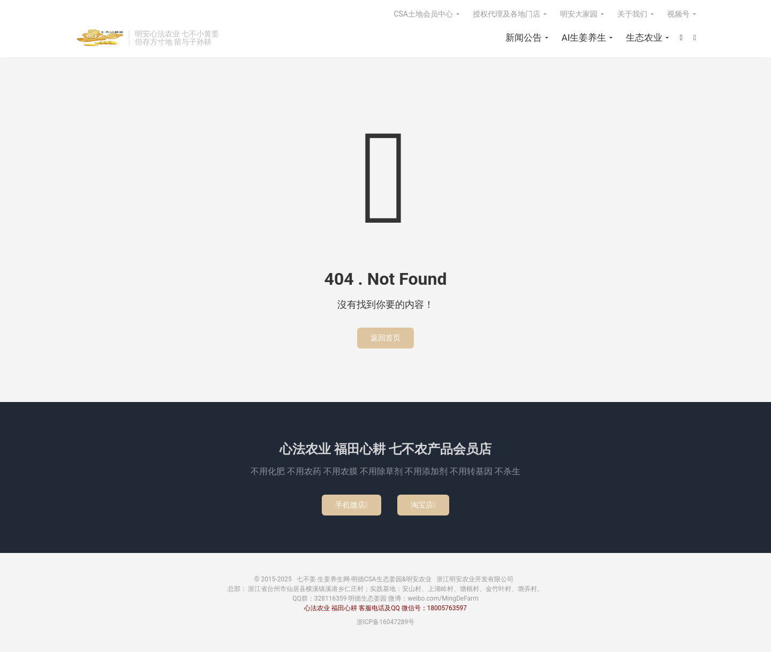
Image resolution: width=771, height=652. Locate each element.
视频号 (678, 14)
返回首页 (385, 337)
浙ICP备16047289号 (386, 622)
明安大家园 (579, 14)
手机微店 (351, 505)
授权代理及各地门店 (506, 14)
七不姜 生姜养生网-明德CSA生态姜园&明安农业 (99, 38)
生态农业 (644, 37)
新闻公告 (523, 37)
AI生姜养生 (584, 37)
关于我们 (632, 14)
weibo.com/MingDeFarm (442, 598)
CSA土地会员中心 (423, 14)
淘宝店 (423, 505)
